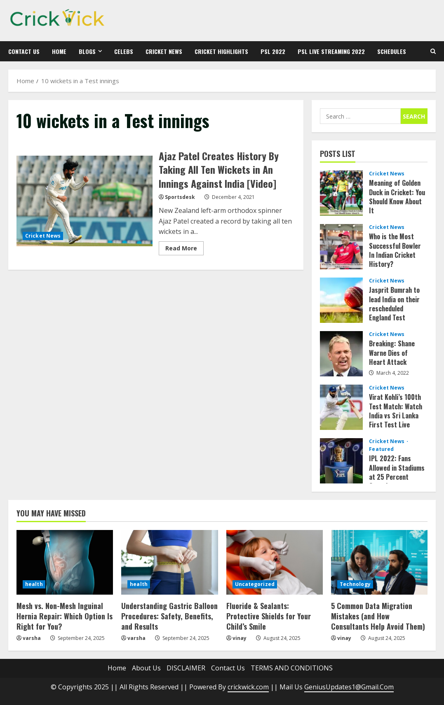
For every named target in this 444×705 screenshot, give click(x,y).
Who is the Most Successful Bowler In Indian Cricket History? (341, 246)
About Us (146, 667)
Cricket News (164, 51)
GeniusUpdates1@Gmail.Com (349, 686)
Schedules (391, 51)
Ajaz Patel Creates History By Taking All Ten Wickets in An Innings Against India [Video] (84, 201)
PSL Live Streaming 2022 (331, 51)
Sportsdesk (180, 197)
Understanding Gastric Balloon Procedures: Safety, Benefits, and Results (169, 616)
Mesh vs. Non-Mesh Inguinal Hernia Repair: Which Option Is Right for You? (64, 616)
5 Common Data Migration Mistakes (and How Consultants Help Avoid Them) (378, 616)
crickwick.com (248, 686)
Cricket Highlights (221, 51)
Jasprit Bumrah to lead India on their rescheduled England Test (341, 300)
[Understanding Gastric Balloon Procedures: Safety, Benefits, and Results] (169, 562)
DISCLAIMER (186, 667)
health (34, 584)
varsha (32, 638)
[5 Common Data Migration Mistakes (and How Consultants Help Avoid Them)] (379, 562)
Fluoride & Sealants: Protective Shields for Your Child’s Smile (268, 616)
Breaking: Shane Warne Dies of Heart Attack (341, 353)
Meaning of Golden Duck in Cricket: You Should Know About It (341, 193)
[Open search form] (433, 51)
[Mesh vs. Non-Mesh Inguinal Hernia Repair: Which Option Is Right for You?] (64, 562)
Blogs (87, 51)
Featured (381, 449)
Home (59, 51)
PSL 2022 (273, 51)
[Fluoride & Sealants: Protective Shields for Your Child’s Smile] (274, 562)
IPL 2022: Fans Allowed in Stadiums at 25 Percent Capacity (341, 460)
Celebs (123, 51)
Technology (355, 584)
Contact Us (24, 51)
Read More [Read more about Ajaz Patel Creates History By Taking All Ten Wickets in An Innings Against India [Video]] (184, 249)
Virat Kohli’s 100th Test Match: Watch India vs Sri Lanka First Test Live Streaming (341, 407)
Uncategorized (255, 584)
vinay (240, 638)
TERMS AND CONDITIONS (292, 667)
